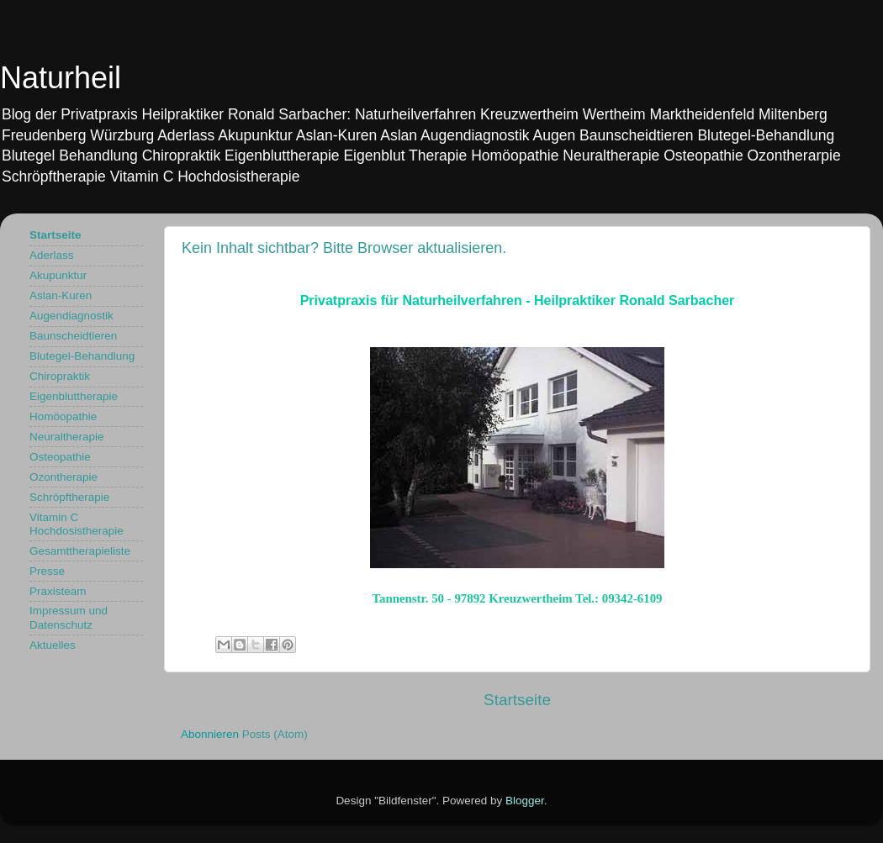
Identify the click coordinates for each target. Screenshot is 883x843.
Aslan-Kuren (60, 295)
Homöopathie (63, 416)
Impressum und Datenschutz (68, 617)
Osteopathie (60, 456)
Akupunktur (58, 275)
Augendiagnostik (71, 315)
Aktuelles (52, 645)
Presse (47, 571)
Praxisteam (58, 591)
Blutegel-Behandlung (82, 356)
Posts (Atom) (275, 734)
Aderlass (51, 255)
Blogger (524, 800)
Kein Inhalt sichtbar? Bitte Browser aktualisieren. (344, 248)
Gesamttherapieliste (79, 551)
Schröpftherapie (69, 497)
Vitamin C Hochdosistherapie (76, 524)
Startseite (517, 700)
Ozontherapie (63, 477)
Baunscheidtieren (73, 335)
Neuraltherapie (66, 436)
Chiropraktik (59, 376)
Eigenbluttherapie (73, 396)
